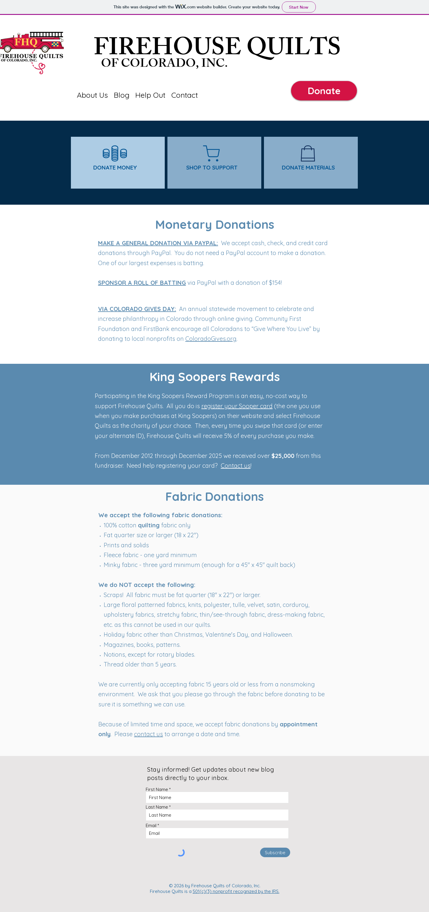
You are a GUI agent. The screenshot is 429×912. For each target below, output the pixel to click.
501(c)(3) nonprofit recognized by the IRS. (236, 891)
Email (151, 825)
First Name (157, 789)
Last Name (157, 807)
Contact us (236, 465)
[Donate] (324, 90)
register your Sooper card (237, 406)
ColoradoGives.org (211, 338)
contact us (148, 734)
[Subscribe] (275, 852)
